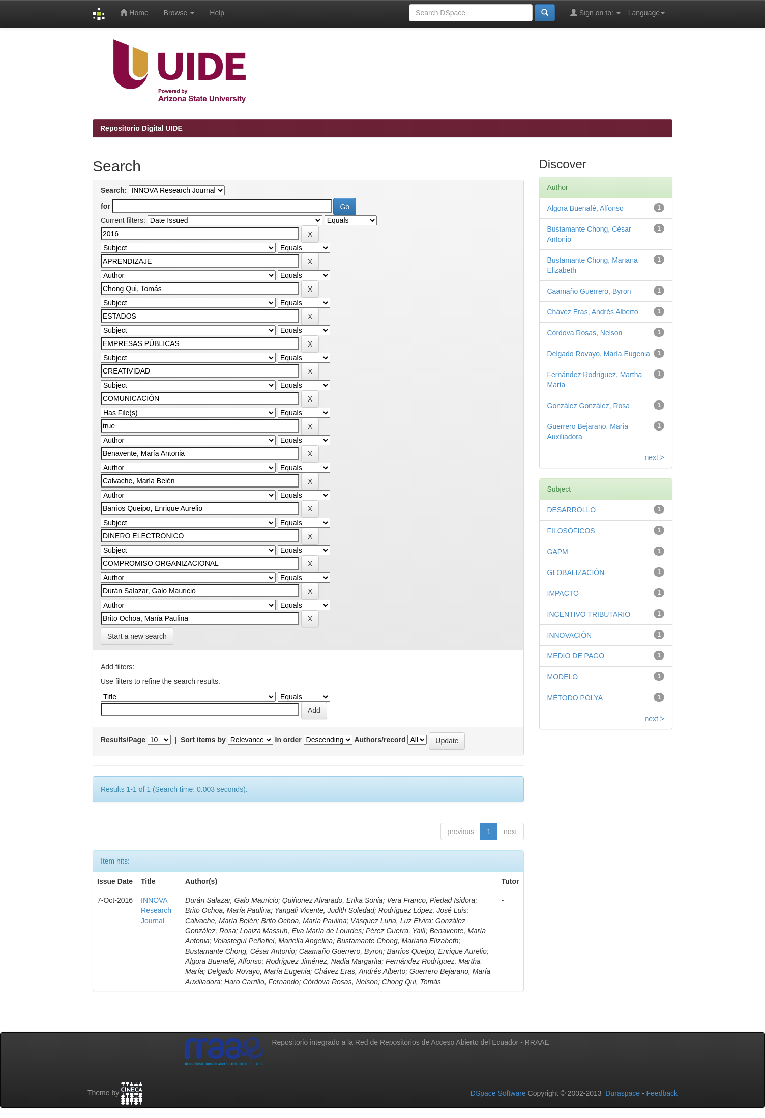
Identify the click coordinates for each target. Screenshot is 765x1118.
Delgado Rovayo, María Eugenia (598, 354)
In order (288, 740)
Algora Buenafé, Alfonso (585, 208)
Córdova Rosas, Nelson (585, 333)
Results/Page (123, 740)
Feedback (662, 1093)
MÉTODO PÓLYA (575, 698)
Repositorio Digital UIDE (141, 128)
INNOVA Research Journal (156, 910)
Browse (179, 13)
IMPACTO (563, 593)
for (105, 206)
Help (217, 13)
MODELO (562, 677)
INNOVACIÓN (569, 635)
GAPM (557, 552)
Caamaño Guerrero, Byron (589, 291)
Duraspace (622, 1093)
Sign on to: (595, 12)
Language (646, 13)
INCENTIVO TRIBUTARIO (589, 614)
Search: (114, 190)
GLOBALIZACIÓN (576, 572)
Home (134, 12)
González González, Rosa (588, 406)
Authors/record (379, 740)
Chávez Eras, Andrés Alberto (592, 312)
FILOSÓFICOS (571, 531)
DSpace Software (498, 1093)
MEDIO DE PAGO (576, 656)
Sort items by (203, 740)
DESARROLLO (571, 510)
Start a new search (137, 636)
